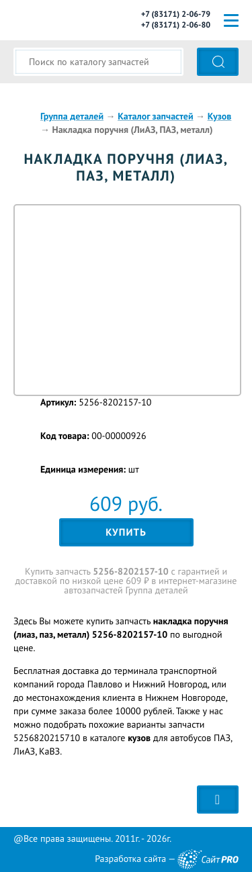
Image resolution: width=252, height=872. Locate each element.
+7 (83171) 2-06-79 (175, 14)
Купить (126, 532)
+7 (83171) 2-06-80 (175, 25)
